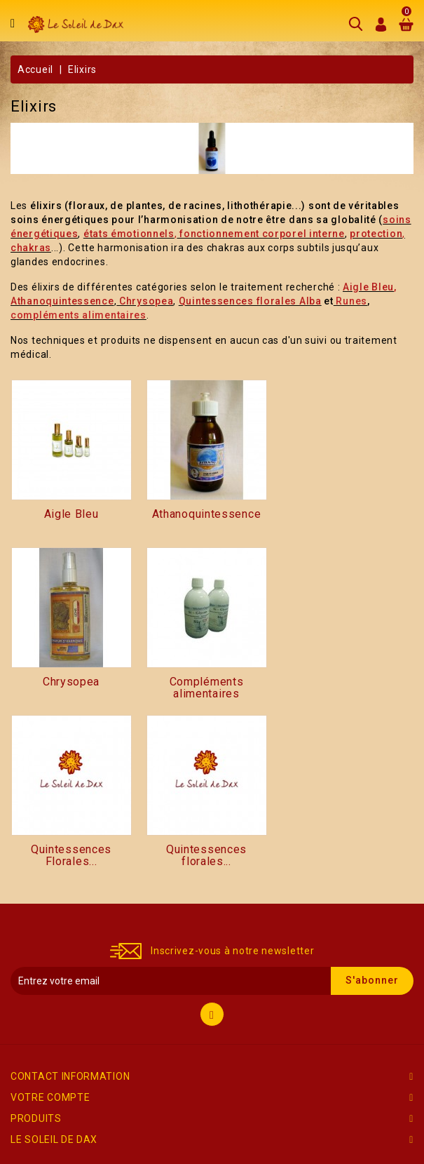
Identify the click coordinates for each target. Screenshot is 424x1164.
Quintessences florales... (206, 856)
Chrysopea (71, 682)
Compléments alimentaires (207, 688)
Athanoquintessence (206, 514)
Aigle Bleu (71, 514)
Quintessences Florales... (71, 856)
